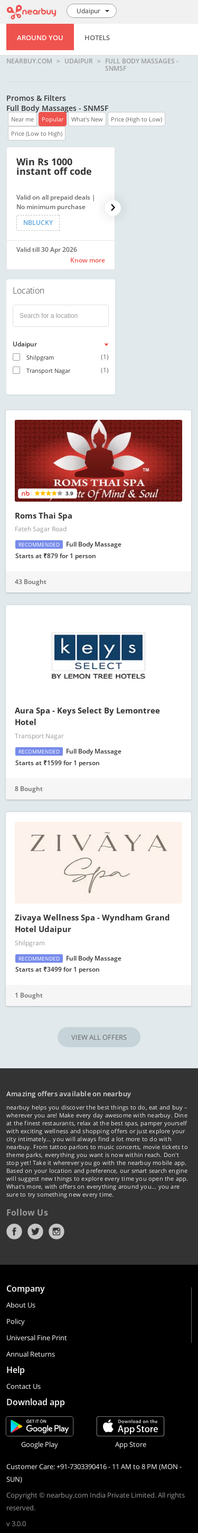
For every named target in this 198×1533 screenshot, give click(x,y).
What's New (87, 119)
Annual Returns (30, 1354)
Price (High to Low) (136, 119)
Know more (87, 260)
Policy (15, 1321)
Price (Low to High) (36, 133)
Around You (40, 37)
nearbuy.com (29, 61)
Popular (52, 119)
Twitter (35, 1231)
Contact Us (23, 1386)
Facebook (14, 1231)
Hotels (97, 37)
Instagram (56, 1231)
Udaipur (78, 61)
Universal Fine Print (36, 1337)
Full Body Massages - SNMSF (141, 65)
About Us (20, 1305)
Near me (22, 119)
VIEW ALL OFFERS (99, 1037)
